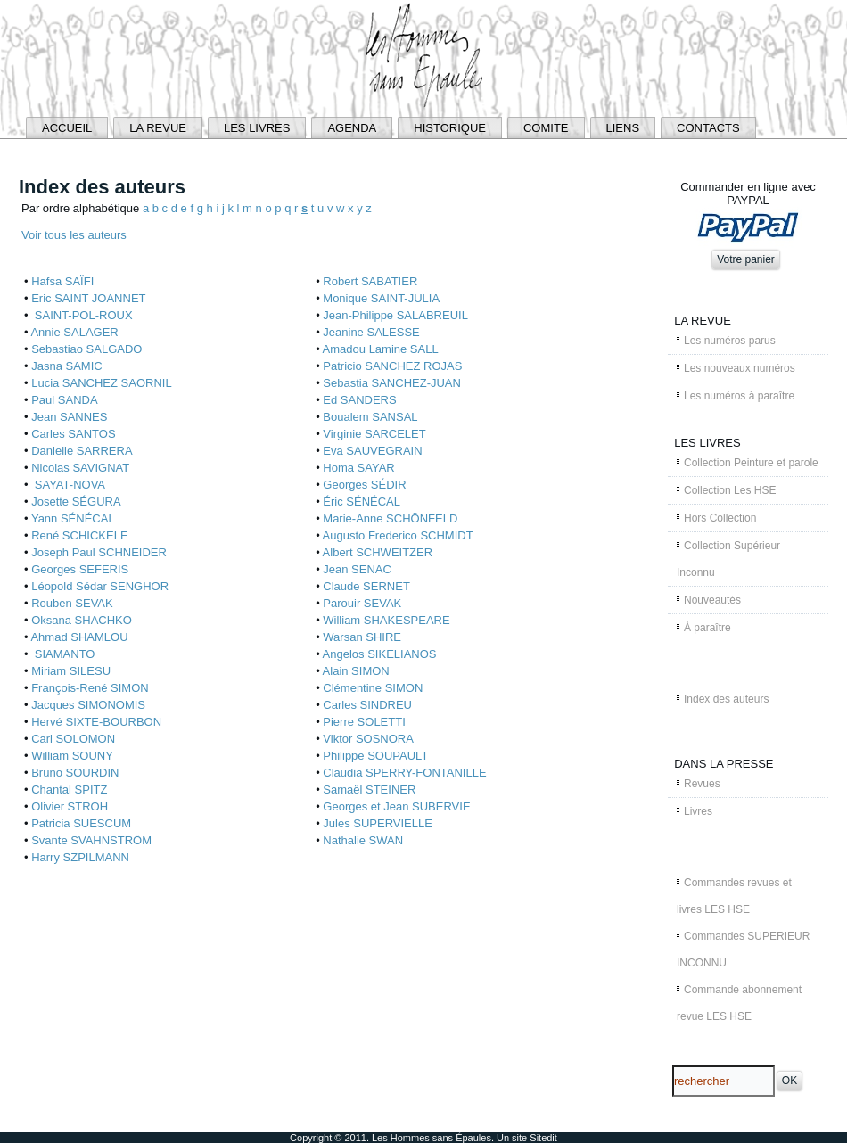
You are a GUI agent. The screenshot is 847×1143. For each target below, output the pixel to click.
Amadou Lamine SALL (381, 349)
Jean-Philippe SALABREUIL (395, 315)
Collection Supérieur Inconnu (728, 559)
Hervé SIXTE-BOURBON (96, 721)
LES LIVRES (257, 128)
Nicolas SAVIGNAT (80, 467)
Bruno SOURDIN (75, 772)
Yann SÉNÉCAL (73, 518)
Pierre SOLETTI (364, 721)
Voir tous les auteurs (74, 235)
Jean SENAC (357, 569)
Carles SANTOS (73, 433)
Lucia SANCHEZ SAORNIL (101, 383)
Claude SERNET (366, 586)
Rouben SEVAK (72, 603)
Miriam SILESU (71, 671)
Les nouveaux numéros (739, 368)
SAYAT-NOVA (68, 484)
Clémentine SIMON (373, 688)
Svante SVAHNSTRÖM (91, 840)
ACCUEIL (67, 128)
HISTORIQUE (450, 128)
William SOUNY (72, 755)
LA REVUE (157, 128)
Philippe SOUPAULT (375, 755)
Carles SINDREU (367, 704)
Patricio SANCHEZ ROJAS (392, 366)
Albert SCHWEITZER (378, 552)
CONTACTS (708, 128)
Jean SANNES (69, 416)
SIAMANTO (63, 654)
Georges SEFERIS (79, 569)
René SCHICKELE (79, 535)
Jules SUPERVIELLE (377, 823)
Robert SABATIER (370, 281)
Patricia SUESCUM (81, 823)
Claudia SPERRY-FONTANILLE (404, 772)
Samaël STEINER (369, 789)
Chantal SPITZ (69, 789)
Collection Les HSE (730, 490)
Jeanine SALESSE (371, 332)
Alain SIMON (356, 671)
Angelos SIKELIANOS (380, 654)
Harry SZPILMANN (80, 857)
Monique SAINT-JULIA (381, 298)
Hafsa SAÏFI (62, 281)
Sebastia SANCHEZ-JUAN (392, 383)
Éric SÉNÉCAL (361, 501)
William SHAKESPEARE (386, 620)
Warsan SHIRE (362, 637)
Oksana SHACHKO (81, 620)
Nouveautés (712, 600)
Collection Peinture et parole (751, 462)
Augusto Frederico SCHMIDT (398, 535)
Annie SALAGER (74, 332)
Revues (702, 783)
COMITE (546, 128)
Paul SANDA (64, 400)
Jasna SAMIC (66, 366)
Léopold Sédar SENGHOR (100, 586)
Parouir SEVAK (362, 603)
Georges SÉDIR (364, 484)
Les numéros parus (730, 340)
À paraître (707, 627)
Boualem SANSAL (370, 416)
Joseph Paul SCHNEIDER (99, 552)
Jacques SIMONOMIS (88, 704)
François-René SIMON (89, 688)
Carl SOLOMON (73, 738)
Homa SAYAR (358, 467)
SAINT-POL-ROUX (81, 315)
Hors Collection (720, 518)
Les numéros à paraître (739, 396)
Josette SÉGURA (75, 501)
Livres (698, 811)
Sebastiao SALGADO (86, 349)
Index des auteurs (726, 699)
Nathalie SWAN (363, 840)
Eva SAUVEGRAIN (372, 450)
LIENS (623, 128)
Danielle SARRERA (81, 450)
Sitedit (543, 1137)
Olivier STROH (69, 806)
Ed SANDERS (359, 400)
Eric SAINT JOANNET (88, 298)
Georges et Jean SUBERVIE (396, 806)
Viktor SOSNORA (368, 738)
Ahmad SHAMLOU (78, 637)
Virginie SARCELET (374, 433)
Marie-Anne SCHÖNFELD (390, 518)
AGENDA (351, 128)
